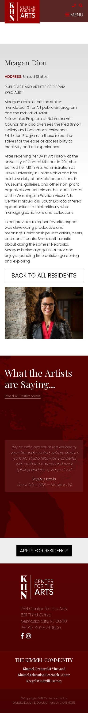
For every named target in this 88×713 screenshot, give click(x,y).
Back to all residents (44, 275)
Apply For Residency (44, 550)
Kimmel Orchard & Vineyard (44, 669)
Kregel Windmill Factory (44, 681)
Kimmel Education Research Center (44, 675)
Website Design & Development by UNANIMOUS (44, 703)
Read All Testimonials (23, 396)
